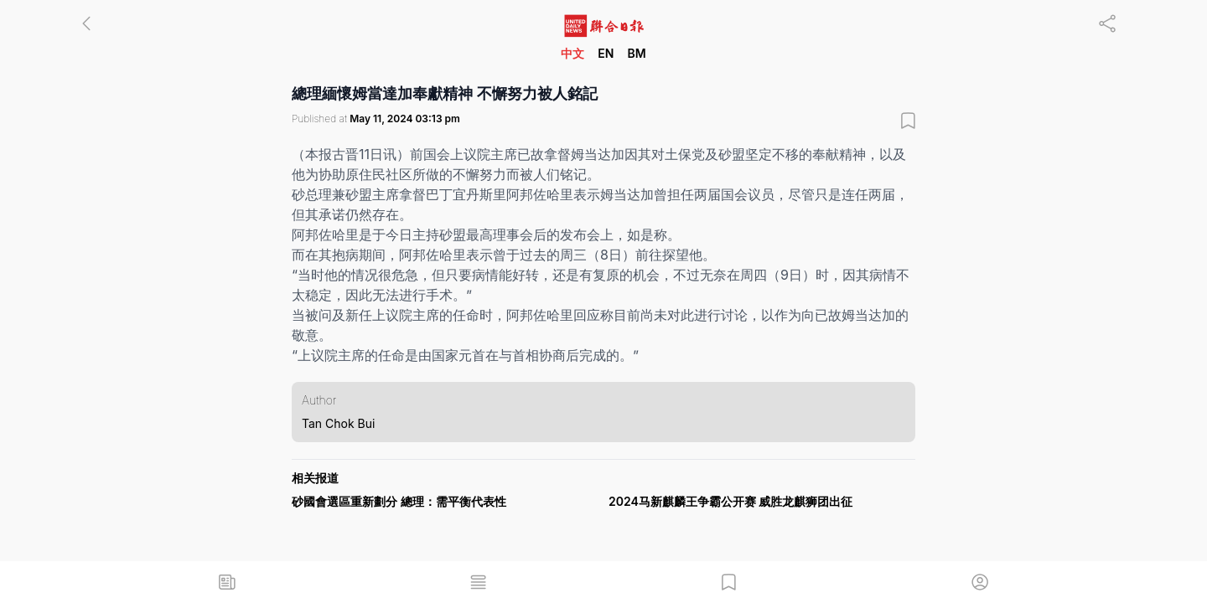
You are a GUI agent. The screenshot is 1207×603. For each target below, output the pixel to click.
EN (606, 53)
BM (636, 53)
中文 (572, 53)
